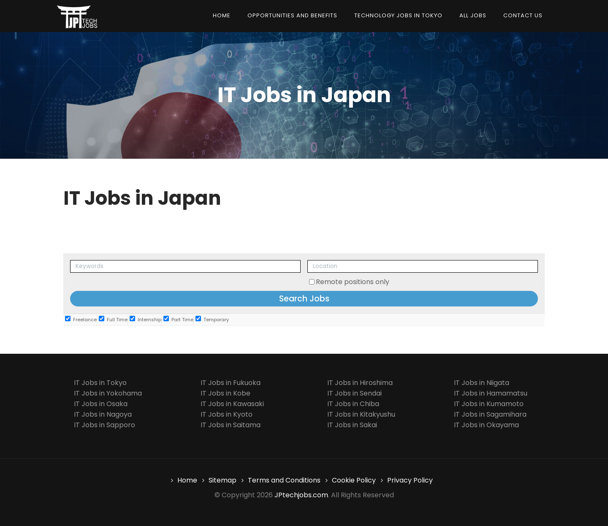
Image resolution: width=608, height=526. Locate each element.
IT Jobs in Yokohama (108, 393)
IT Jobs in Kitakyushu (361, 414)
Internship (145, 319)
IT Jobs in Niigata (481, 383)
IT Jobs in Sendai (354, 393)
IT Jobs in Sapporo (104, 425)
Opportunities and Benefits (292, 15)
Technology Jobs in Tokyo (398, 15)
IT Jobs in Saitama (231, 425)
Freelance (81, 319)
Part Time (178, 319)
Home (222, 15)
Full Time (113, 319)
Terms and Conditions (284, 480)
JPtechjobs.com (301, 495)
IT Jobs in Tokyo (100, 383)
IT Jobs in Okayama (486, 425)
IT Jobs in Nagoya (103, 414)
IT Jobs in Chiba (353, 404)
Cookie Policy (354, 480)
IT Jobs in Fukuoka (231, 383)
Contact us (523, 15)
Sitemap (222, 480)
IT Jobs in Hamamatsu (490, 393)
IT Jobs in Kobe (225, 393)
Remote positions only (352, 282)
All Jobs (472, 15)
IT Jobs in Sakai (352, 425)
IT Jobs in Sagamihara (490, 414)
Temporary (212, 319)
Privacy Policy (410, 480)
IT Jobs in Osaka (101, 404)
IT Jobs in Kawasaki (232, 404)
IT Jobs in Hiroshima (360, 383)
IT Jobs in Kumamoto (489, 404)
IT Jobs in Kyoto (226, 414)
